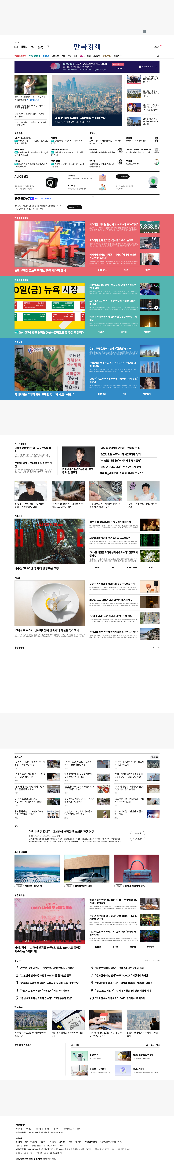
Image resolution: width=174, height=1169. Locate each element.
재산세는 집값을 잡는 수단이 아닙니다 (67, 1034)
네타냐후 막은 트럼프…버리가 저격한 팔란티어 (67, 153)
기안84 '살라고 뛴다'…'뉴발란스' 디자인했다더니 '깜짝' (47, 968)
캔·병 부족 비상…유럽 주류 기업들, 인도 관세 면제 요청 (31, 153)
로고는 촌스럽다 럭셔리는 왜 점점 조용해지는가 (112, 584)
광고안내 (47, 1128)
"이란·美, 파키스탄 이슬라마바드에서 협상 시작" (151, 79)
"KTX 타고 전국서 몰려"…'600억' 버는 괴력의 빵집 (44, 990)
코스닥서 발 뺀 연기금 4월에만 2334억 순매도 (111, 240)
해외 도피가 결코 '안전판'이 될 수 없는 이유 (128, 813)
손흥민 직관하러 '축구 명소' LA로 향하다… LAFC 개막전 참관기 (112, 917)
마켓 (148, 270)
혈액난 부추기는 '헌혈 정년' (136, 140)
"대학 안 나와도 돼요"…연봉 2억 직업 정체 (120, 467)
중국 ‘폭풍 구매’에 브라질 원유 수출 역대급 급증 (67, 165)
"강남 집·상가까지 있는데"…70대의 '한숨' (120, 448)
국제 (75, 56)
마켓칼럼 (54, 138)
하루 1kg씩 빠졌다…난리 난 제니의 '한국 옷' (121, 473)
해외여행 (133, 947)
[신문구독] (48, 46)
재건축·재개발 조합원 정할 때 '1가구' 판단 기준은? (105, 1034)
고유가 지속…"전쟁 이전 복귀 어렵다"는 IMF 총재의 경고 (105, 142)
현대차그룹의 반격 (78, 886)
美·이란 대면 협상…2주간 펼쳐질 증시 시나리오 (151, 93)
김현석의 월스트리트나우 (22, 138)
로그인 (157, 46)
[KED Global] (40, 46)
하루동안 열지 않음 (147, 67)
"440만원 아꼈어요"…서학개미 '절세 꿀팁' (120, 460)
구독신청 (28, 1128)
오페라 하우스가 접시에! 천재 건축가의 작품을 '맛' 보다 (46, 630)
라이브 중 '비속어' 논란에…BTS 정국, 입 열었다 (77, 470)
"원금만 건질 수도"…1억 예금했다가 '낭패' (120, 454)
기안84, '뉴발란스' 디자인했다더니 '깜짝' (143, 505)
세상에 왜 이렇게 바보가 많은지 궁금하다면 (109, 538)
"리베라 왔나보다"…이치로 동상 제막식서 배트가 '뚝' (67, 505)
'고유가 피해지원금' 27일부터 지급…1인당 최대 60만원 (30, 123)
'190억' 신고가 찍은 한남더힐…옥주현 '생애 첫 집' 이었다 (113, 380)
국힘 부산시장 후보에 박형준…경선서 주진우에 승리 (30, 115)
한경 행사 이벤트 (21, 1044)
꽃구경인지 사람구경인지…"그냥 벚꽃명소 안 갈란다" (79, 800)
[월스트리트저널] (32, 46)
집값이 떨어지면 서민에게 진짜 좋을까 (142, 1034)
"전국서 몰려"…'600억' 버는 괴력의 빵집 (33, 464)
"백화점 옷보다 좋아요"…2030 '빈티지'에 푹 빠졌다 (120, 998)
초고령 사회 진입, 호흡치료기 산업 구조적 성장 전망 (30, 165)
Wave (82, 56)
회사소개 (19, 1128)
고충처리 (38, 1128)
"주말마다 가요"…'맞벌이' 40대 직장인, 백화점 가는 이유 (29, 763)
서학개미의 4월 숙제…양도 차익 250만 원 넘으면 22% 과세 (112, 286)
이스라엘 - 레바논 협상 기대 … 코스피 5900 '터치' (113, 224)
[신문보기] (16, 46)
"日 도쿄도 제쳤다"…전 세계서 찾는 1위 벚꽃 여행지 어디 (123, 990)
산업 (69, 56)
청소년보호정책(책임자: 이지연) (111, 1142)
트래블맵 (98, 947)
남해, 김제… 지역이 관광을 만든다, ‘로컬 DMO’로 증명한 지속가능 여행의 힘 (47, 949)
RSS (70, 1142)
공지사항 (75, 1044)
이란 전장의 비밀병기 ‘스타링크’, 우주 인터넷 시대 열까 (113, 318)
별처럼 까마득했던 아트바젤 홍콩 (102, 152)
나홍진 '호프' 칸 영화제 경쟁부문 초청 (36, 568)
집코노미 (46, 56)
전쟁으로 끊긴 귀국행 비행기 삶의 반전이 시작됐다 (113, 631)
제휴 (26, 1142)
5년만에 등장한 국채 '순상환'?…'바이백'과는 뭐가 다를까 (28, 800)
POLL (17, 826)
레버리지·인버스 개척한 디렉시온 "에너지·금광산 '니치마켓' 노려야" (112, 256)
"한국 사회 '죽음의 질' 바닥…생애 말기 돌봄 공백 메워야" (29, 788)
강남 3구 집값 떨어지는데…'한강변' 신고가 (109, 348)
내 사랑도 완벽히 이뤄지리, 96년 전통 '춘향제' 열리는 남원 (112, 933)
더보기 (116, 56)
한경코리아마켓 (20, 56)
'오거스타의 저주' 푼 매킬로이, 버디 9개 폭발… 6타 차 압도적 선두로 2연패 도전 (129, 777)
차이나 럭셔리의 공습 (129, 886)
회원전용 (18, 133)
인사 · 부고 (150, 1044)
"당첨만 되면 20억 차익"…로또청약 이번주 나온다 (129, 763)
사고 (158, 1044)
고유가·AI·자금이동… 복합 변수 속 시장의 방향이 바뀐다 (112, 302)
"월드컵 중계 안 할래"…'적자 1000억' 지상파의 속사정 (121, 975)
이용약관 (78, 1142)
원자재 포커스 (19, 149)
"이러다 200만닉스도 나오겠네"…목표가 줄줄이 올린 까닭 (79, 763)
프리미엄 (108, 56)
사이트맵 (53, 1142)
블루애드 (57, 1128)
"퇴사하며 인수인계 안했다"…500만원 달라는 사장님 (129, 800)
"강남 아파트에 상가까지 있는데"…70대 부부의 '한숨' (46, 998)
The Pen (18, 1007)
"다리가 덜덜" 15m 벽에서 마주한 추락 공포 (110, 616)
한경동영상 (19, 647)
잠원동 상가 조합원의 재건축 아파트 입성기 (30, 1034)
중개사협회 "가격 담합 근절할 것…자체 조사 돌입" (44, 394)
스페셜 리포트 (20, 851)
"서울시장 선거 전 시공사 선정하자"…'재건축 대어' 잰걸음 (112, 364)
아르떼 (17, 515)
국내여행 (115, 947)
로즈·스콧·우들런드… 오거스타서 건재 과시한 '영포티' (29, 98)
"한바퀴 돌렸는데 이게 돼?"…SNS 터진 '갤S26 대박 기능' (29, 776)
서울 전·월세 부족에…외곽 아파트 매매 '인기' (81, 118)
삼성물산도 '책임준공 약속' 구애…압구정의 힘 (150, 121)
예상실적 (101, 332)
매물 (124, 394)
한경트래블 (19, 895)
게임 (89, 56)
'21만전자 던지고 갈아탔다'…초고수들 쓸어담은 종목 (45, 975)
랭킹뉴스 (18, 960)
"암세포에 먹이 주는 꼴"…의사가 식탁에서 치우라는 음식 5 (123, 983)
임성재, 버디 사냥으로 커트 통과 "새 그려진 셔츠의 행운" (78, 813)
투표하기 (138, 833)
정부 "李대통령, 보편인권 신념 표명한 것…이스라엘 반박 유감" (151, 108)
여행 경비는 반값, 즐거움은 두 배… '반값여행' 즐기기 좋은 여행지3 (113, 901)
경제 (63, 56)
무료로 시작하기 (74, 207)
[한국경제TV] (24, 46)
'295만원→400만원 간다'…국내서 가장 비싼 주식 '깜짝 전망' (49, 983)
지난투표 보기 (137, 839)
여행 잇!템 (150, 947)
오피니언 (55, 56)
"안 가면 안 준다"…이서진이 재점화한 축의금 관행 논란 (61, 831)
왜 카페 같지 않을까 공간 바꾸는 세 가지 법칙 (110, 600)
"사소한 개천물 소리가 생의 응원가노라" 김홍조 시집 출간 (113, 554)
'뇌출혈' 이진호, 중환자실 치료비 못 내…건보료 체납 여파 (29, 505)
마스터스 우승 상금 (133, 163)
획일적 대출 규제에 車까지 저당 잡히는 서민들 (101, 165)
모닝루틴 (96, 56)
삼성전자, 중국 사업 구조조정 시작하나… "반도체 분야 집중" (30, 107)
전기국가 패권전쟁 (28, 886)
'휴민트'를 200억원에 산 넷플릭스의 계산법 (110, 522)
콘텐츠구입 (33, 1142)
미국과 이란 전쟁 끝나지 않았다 (138, 152)
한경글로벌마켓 (34, 56)
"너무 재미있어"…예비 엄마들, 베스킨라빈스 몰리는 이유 (129, 788)
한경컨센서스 (102, 270)
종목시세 (124, 332)
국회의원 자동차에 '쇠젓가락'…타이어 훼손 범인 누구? (105, 505)
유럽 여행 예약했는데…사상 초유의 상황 (32, 449)
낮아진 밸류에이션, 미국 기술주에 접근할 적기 (67, 142)
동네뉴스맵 (102, 394)
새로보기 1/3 (154, 757)
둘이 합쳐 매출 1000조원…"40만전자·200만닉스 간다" (29, 813)
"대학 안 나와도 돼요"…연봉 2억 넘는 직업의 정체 (119, 968)
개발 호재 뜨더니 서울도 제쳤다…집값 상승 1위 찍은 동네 (79, 776)
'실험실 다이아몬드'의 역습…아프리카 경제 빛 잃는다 (79, 788)
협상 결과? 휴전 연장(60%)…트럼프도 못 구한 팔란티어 (31, 142)
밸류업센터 (147, 394)
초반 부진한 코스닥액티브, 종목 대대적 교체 (40, 270)
